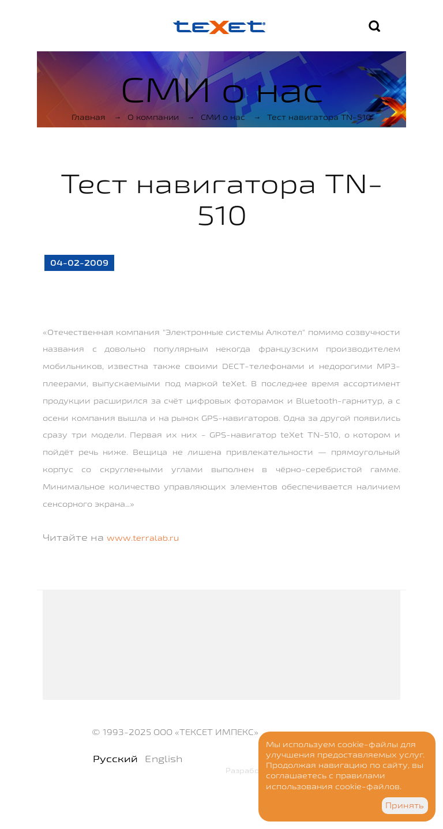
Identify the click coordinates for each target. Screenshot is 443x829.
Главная (89, 117)
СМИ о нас (223, 117)
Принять (404, 805)
